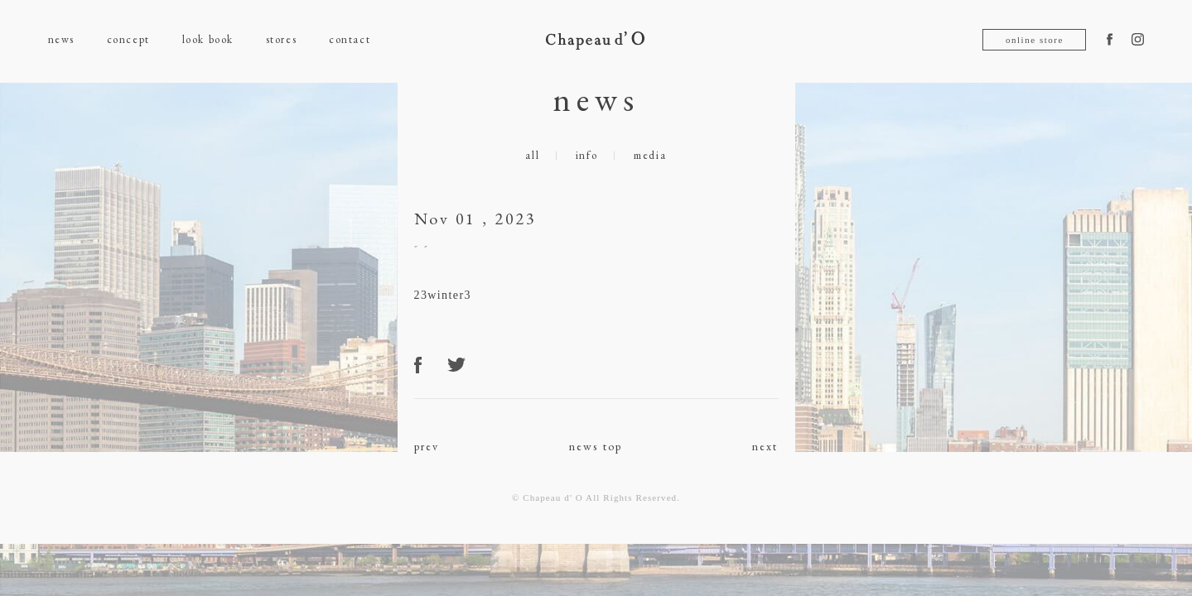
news (61, 39)
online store (1035, 40)
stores (281, 39)
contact (349, 39)
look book (208, 39)
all (532, 155)
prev (427, 446)
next (765, 446)
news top (596, 446)
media (650, 155)
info (587, 155)
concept (128, 39)
